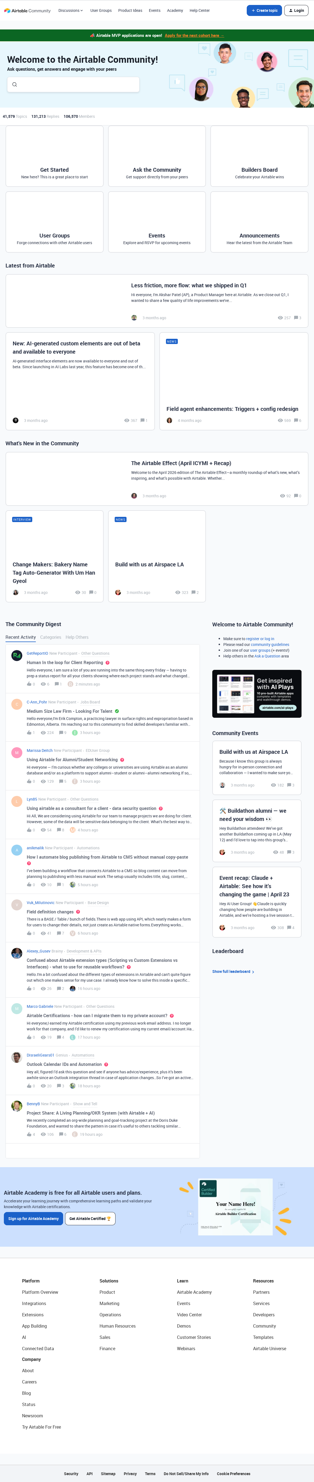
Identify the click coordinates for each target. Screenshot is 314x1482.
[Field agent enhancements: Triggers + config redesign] (234, 381)
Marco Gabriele (40, 1006)
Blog (26, 1393)
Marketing (109, 1303)
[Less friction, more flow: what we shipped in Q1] (157, 301)
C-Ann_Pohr (37, 702)
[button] (264, 10)
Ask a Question (267, 656)
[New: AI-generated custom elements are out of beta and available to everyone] (80, 381)
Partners (261, 1292)
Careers (29, 1382)
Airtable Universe (269, 1348)
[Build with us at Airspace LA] (157, 556)
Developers (264, 1315)
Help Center (200, 10)
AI (24, 1337)
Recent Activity (21, 637)
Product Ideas (130, 10)
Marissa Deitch (40, 750)
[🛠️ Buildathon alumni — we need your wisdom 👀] (257, 830)
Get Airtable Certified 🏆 (90, 1218)
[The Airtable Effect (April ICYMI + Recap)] (157, 479)
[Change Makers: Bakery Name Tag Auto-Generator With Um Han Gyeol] (55, 556)
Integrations (34, 1303)
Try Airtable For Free (41, 1427)
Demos (184, 1326)
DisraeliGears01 (41, 1055)
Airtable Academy (194, 1292)
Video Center (189, 1315)
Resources (263, 1281)
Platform (31, 1281)
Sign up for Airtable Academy (33, 1218)
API (90, 1473)
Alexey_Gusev (38, 951)
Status (28, 1404)
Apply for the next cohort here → (194, 35)
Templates (263, 1337)
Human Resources (118, 1326)
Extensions (33, 1315)
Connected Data (38, 1348)
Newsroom (32, 1416)
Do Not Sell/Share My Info (186, 1473)
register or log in (260, 638)
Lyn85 (32, 799)
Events (154, 10)
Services (261, 1303)
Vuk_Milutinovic (41, 902)
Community (264, 1326)
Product (107, 1292)
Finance (107, 1348)
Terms (150, 1473)
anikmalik (35, 847)
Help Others (77, 637)
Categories (50, 637)
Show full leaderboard (234, 972)
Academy (175, 10)
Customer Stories (194, 1337)
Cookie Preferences (233, 1473)
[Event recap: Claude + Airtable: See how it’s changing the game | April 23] (257, 902)
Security (71, 1473)
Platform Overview (40, 1292)
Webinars (186, 1348)
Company (31, 1359)
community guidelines (270, 644)
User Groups (101, 10)
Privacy (130, 1473)
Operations (110, 1315)
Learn (182, 1281)
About (28, 1371)
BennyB (33, 1103)
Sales (105, 1337)
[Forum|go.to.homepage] (27, 10)
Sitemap (108, 1473)
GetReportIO (37, 653)
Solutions (109, 1281)
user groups (260, 650)
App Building (34, 1326)
